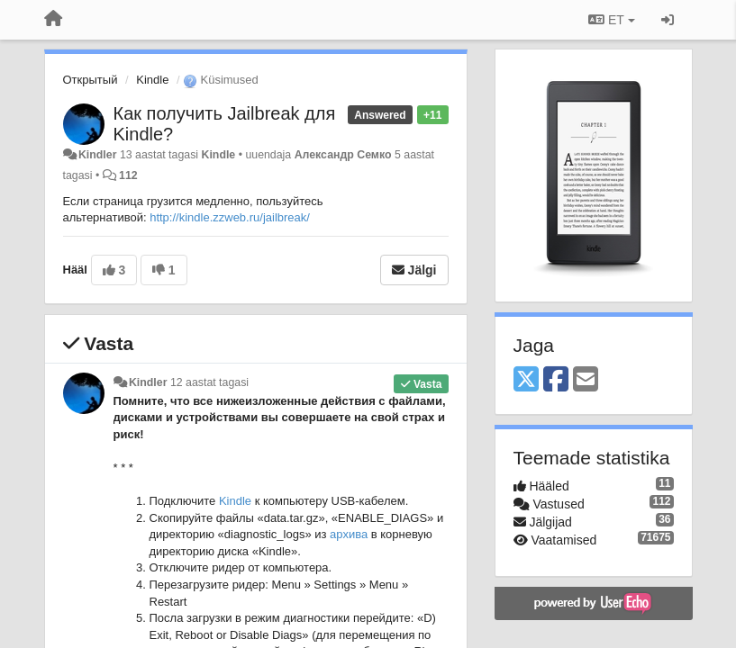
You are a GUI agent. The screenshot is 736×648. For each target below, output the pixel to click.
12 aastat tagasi (209, 382)
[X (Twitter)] (526, 380)
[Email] (585, 380)
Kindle (152, 79)
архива (349, 534)
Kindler (97, 154)
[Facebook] (555, 380)
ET (611, 20)
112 (128, 175)
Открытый (90, 79)
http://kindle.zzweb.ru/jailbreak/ (230, 217)
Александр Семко (343, 154)
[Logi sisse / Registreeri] (667, 19)
